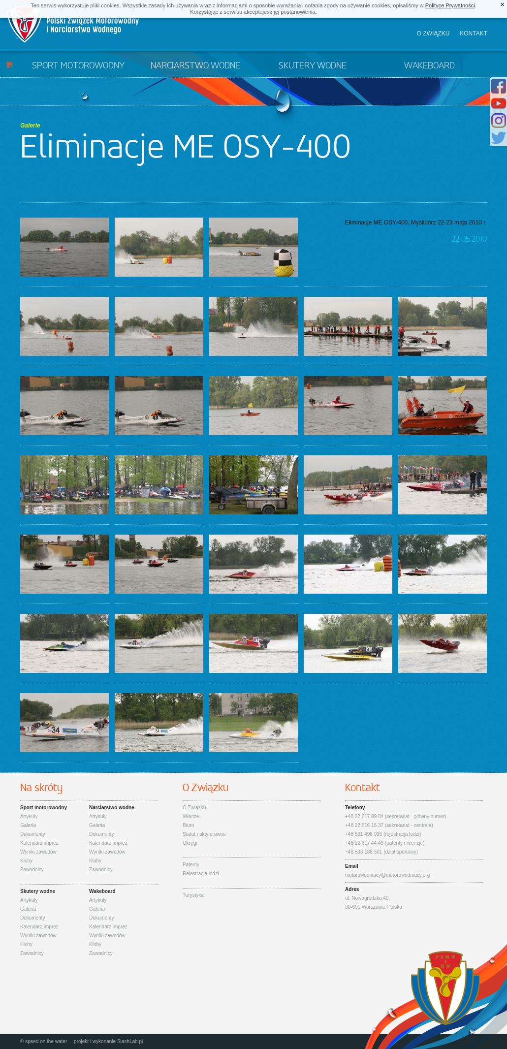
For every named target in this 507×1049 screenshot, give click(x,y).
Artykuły (29, 816)
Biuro (188, 825)
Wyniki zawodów (38, 852)
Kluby (26, 860)
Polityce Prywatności (450, 5)
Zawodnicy (32, 869)
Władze (191, 816)
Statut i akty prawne (204, 834)
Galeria (28, 825)
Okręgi (190, 843)
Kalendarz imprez (39, 843)
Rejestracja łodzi (201, 873)
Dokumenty (32, 834)
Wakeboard (429, 66)
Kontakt (473, 33)
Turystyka (193, 895)
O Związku (194, 807)
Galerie (30, 125)
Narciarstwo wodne (195, 66)
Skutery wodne (313, 66)
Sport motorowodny (78, 66)
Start (9, 64)
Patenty (191, 864)
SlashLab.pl (130, 1041)
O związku (433, 33)
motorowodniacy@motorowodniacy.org (387, 875)
